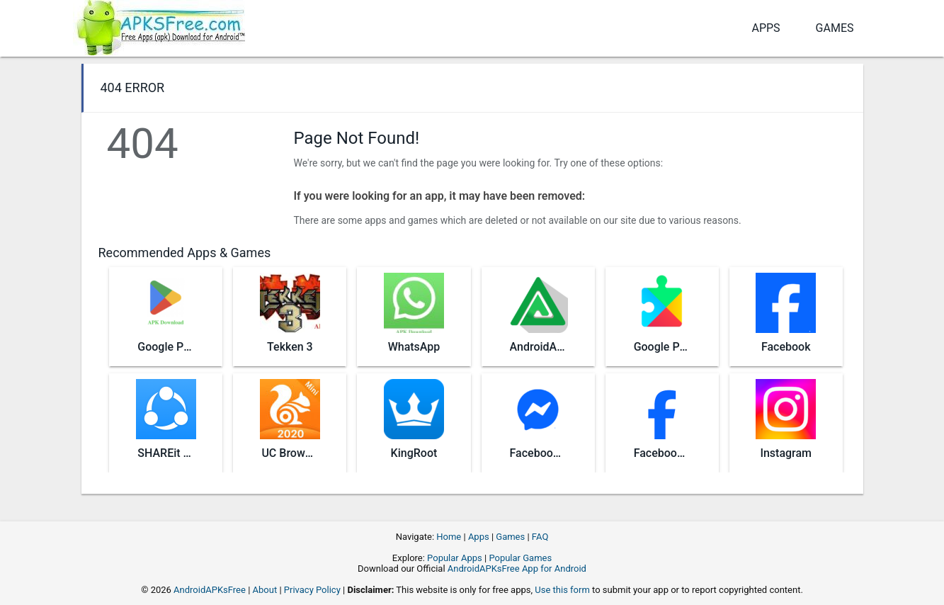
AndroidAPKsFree (210, 589)
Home (448, 536)
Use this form (562, 589)
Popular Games (520, 558)
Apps (765, 28)
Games (835, 28)
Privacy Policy (312, 589)
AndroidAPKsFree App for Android (517, 568)
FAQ (540, 536)
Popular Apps (454, 558)
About (265, 589)
